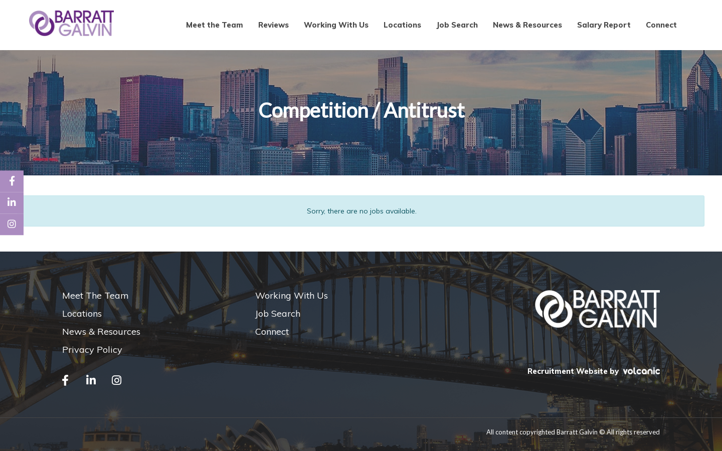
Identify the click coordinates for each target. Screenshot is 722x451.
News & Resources (527, 25)
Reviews (273, 25)
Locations (402, 25)
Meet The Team (95, 295)
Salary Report (604, 25)
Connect (661, 25)
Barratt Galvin (71, 23)
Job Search (457, 25)
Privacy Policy (92, 349)
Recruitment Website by (593, 371)
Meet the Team (214, 25)
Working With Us (336, 25)
